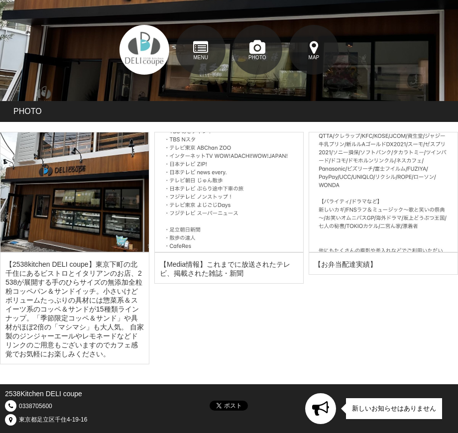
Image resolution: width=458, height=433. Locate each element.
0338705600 (35, 406)
